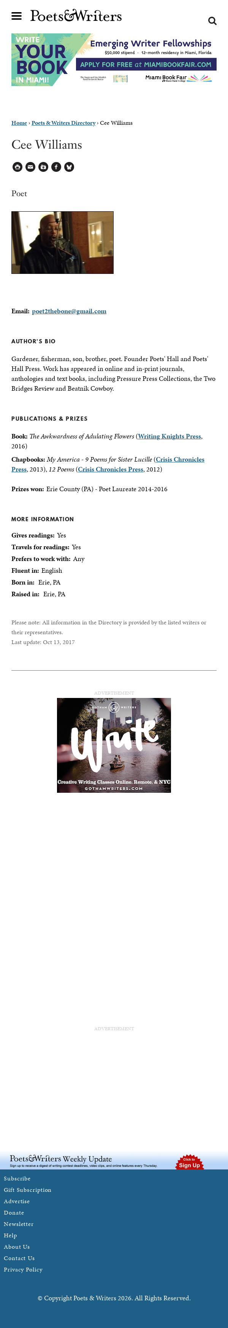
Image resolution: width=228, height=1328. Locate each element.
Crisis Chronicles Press (110, 469)
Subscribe (17, 1178)
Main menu (16, 16)
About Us (17, 1246)
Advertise (17, 1201)
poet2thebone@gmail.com (69, 311)
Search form (212, 21)
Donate (14, 1212)
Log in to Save (43, 167)
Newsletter (19, 1224)
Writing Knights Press (169, 436)
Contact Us (19, 1258)
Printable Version (18, 167)
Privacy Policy (23, 1269)
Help (10, 1235)
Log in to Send (30, 167)
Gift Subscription (28, 1189)
